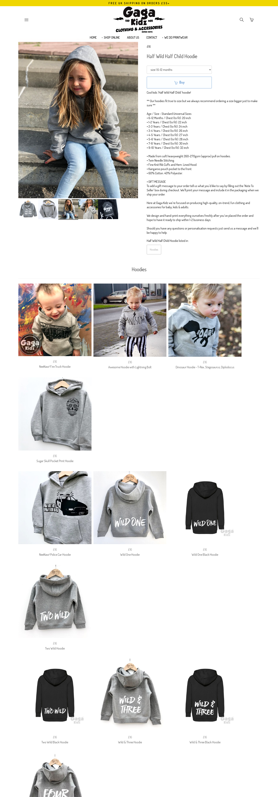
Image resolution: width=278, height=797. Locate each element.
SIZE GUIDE (89, 698)
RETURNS (120, 698)
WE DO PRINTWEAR (176, 40)
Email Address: (117, 718)
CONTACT (151, 40)
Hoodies (154, 249)
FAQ (105, 698)
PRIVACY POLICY (143, 698)
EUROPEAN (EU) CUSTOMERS (177, 698)
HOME (93, 40)
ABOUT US (133, 40)
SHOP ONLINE (112, 40)
